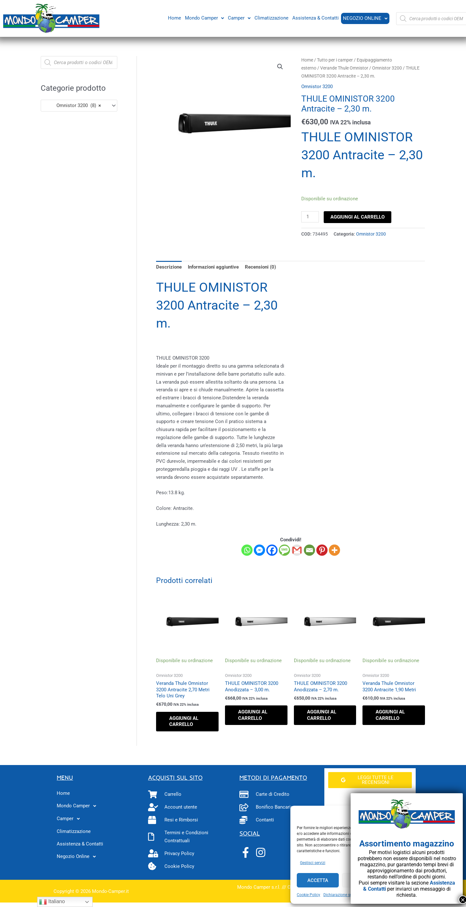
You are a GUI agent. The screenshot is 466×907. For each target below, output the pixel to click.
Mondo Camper (203, 18)
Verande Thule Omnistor (344, 68)
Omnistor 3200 (387, 68)
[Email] (309, 550)
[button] (203, 17)
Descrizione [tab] (169, 267)
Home (173, 18)
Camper (238, 18)
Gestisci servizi (312, 863)
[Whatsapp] (247, 550)
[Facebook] (272, 550)
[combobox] (79, 106)
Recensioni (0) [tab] (260, 267)
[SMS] (284, 550)
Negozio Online (365, 18)
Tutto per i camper (335, 59)
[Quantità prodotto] (310, 217)
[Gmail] (297, 550)
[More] (334, 550)
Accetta (317, 880)
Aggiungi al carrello (357, 217)
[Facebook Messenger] (259, 550)
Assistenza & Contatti (315, 18)
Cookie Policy (308, 895)
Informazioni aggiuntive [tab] (213, 267)
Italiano (52, 902)
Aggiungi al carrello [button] (183, 721)
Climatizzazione (271, 18)
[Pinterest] (322, 550)
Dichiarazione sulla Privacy (346, 895)
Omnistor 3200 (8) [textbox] (73, 105)
